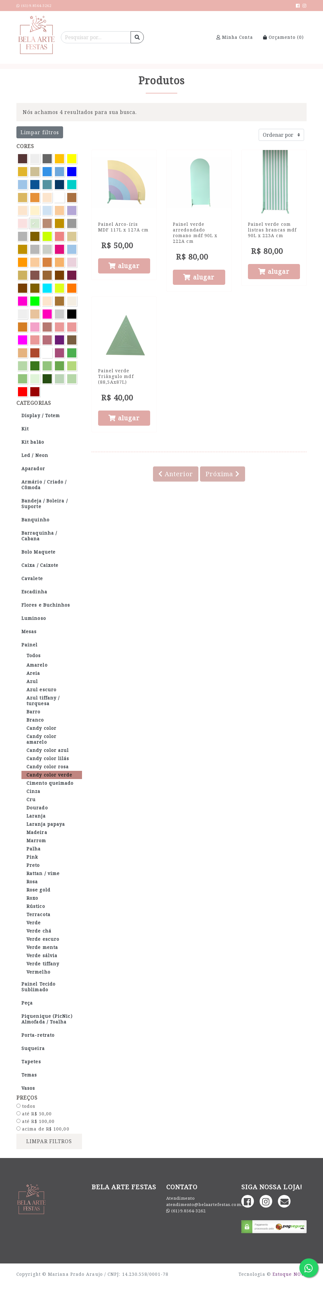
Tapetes (31, 1062)
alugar (124, 265)
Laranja (36, 816)
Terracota (38, 914)
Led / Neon (34, 455)
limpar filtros (49, 1141)
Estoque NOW (289, 1274)
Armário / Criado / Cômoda (44, 484)
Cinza (33, 791)
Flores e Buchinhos (45, 605)
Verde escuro (42, 939)
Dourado (37, 808)
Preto (33, 865)
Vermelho (38, 972)
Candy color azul (47, 750)
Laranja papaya (45, 824)
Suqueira (33, 1048)
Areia (33, 673)
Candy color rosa (47, 767)
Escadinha (34, 592)
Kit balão (32, 442)
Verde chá (38, 931)
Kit (25, 429)
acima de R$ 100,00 (42, 1129)
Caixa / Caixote (39, 565)
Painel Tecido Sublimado (38, 987)
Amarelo (37, 665)
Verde (33, 923)
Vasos (28, 1088)
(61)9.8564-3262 (188, 1211)
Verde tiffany (42, 964)
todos (26, 1106)
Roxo (32, 898)
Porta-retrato (38, 1035)
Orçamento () (283, 37)
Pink (32, 857)
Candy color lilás (47, 758)
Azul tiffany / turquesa (43, 700)
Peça (27, 1003)
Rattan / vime (43, 873)
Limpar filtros (40, 132)
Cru (31, 799)
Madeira (36, 832)
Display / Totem (40, 415)
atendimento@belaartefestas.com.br (207, 1204)
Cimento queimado (49, 783)
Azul (32, 681)
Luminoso (33, 618)
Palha (33, 849)
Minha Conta (234, 37)
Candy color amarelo (41, 739)
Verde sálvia (41, 955)
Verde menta (42, 947)
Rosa (32, 882)
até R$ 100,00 (35, 1121)
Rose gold (38, 890)
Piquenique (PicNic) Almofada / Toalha (47, 1019)
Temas (29, 1075)
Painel (29, 645)
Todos (33, 655)
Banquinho (35, 520)
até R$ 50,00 (34, 1114)
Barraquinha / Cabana (39, 536)
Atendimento (180, 1198)
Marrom (36, 840)
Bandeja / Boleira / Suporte (44, 503)
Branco (35, 720)
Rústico (35, 906)
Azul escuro (41, 690)
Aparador (33, 468)
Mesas (29, 631)
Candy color (41, 728)
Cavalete (32, 578)
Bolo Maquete (38, 552)
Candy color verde (49, 775)
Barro (33, 712)
